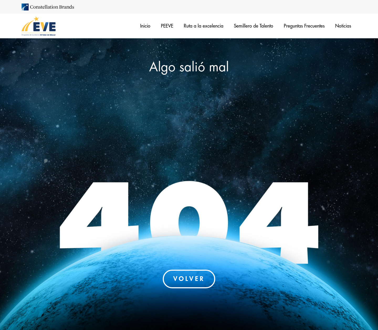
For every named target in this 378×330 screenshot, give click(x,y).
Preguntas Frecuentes (304, 26)
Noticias (343, 26)
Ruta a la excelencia (203, 26)
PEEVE (167, 26)
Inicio (145, 26)
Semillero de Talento (253, 26)
